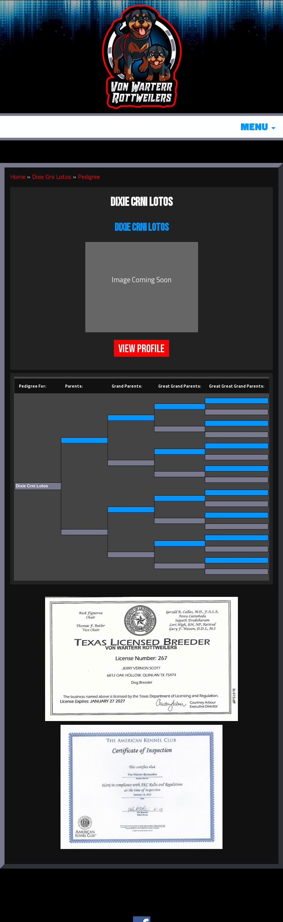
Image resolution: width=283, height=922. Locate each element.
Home (18, 176)
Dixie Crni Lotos (51, 176)
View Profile (141, 349)
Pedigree (89, 176)
